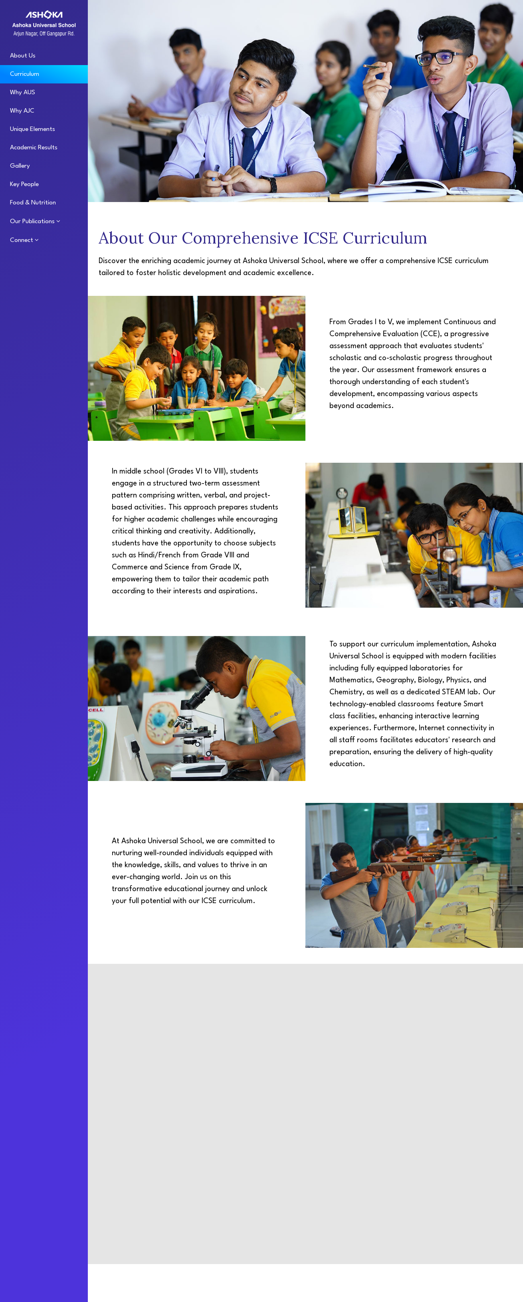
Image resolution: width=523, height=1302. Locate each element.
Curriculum (24, 74)
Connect (22, 240)
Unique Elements (32, 129)
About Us (23, 56)
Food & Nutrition (33, 203)
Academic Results (33, 148)
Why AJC (22, 111)
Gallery (20, 166)
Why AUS (22, 92)
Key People (24, 184)
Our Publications (33, 221)
